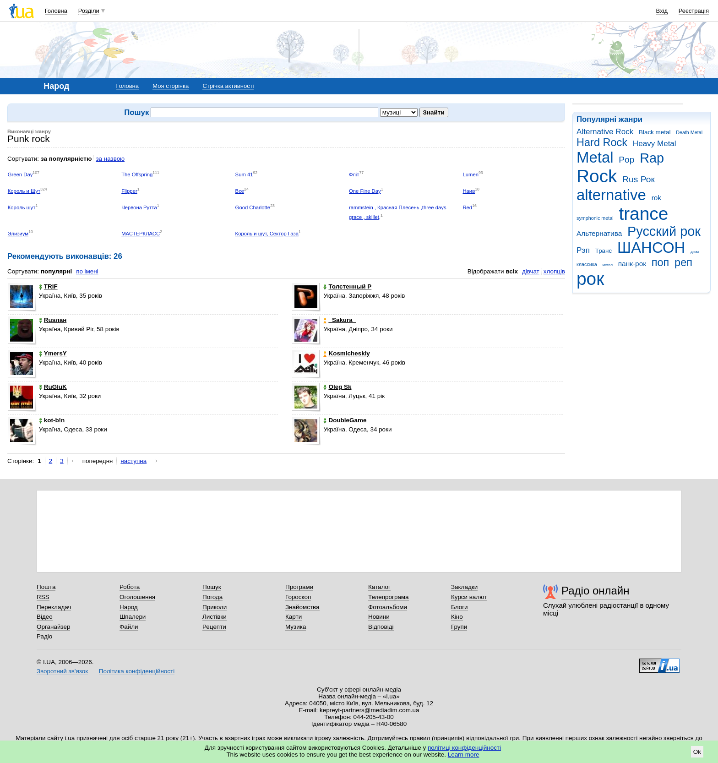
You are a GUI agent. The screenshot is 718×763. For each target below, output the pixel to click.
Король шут (22, 207)
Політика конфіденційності (136, 671)
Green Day (20, 174)
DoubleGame (344, 420)
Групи (459, 626)
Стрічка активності (228, 85)
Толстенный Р (347, 286)
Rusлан (53, 319)
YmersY (53, 353)
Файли (129, 626)
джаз (695, 252)
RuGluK (53, 386)
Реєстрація (694, 10)
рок (590, 279)
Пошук (211, 586)
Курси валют (469, 597)
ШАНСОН (651, 247)
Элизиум (18, 233)
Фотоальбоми (387, 607)
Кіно (457, 616)
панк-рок (632, 263)
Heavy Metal (654, 143)
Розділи (88, 10)
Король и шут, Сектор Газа (267, 233)
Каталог (379, 586)
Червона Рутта (139, 207)
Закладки (464, 586)
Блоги (459, 607)
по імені (87, 271)
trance (643, 213)
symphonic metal (595, 218)
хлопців (554, 271)
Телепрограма (388, 597)
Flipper (129, 191)
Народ (129, 607)
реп (683, 262)
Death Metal (689, 132)
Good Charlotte (253, 207)
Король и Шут (24, 191)
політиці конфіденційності (464, 747)
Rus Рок (638, 179)
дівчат (530, 271)
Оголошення (137, 597)
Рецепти (214, 626)
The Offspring (136, 174)
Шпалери (133, 616)
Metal (595, 157)
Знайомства (302, 607)
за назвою (110, 158)
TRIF (48, 286)
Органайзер (53, 626)
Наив (468, 191)
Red (467, 207)
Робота (130, 586)
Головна (56, 10)
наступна (133, 461)
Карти (293, 616)
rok (656, 198)
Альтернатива (599, 233)
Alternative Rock (605, 131)
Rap (652, 158)
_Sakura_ (339, 319)
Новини (379, 616)
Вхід (662, 10)
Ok (697, 751)
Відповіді (381, 626)
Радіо (44, 636)
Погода (212, 597)
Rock (597, 176)
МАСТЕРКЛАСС (140, 233)
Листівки (214, 616)
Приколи (214, 607)
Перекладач (54, 607)
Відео (45, 616)
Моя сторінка (170, 85)
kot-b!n (52, 420)
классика (587, 264)
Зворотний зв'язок (62, 671)
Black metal (654, 132)
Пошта (46, 586)
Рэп (583, 250)
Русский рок (664, 231)
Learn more (463, 754)
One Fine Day (365, 191)
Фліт (354, 174)
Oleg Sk (337, 386)
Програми (299, 586)
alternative (611, 194)
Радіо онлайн (595, 590)
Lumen (470, 174)
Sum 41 (244, 174)
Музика (295, 626)
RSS (43, 597)
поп (660, 262)
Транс (603, 250)
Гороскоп (298, 597)
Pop (626, 159)
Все (239, 191)
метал (607, 265)
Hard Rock (602, 142)
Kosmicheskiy (346, 353)
